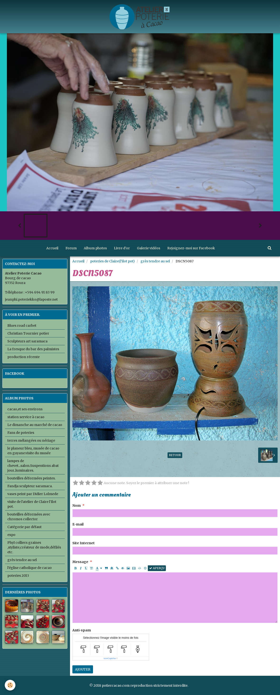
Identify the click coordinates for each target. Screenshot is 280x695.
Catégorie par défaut (24, 527)
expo (11, 535)
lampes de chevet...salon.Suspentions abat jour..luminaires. (33, 466)
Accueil (52, 248)
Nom (76, 505)
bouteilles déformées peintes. (31, 478)
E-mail (78, 524)
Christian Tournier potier (28, 333)
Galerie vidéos (148, 248)
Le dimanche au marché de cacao (34, 425)
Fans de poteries (20, 432)
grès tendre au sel (155, 261)
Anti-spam (81, 630)
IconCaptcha (110, 658)
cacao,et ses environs (24, 409)
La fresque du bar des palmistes (33, 349)
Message (80, 562)
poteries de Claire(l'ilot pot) (112, 261)
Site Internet (83, 543)
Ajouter (82, 669)
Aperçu (156, 568)
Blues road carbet (21, 325)
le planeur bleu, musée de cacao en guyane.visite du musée (33, 450)
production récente (23, 357)
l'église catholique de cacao (29, 568)
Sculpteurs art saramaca (27, 341)
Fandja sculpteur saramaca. (29, 486)
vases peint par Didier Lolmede (32, 494)
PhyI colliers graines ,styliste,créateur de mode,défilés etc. (34, 547)
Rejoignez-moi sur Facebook (191, 248)
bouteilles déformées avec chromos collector (28, 516)
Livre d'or (122, 248)
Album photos (95, 248)
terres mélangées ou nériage (31, 440)
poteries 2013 (18, 575)
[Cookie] (10, 685)
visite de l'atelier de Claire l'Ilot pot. (31, 504)
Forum (71, 248)
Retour (175, 455)
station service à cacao (25, 417)
